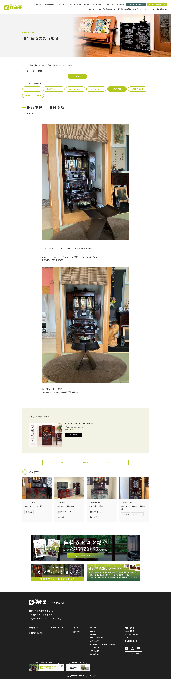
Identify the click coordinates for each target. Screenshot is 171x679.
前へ (62, 462)
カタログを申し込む (87, 555)
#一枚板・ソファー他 (33, 95)
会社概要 (93, 634)
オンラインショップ (155, 4)
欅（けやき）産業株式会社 (13, 7)
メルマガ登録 (129, 631)
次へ (109, 462)
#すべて (32, 89)
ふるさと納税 (60, 5)
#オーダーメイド (75, 89)
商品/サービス (138, 9)
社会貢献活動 (49, 5)
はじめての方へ (108, 5)
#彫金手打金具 (137, 89)
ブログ (127, 637)
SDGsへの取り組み (37, 5)
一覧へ (85, 462)
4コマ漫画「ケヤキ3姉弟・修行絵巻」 (78, 5)
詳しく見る (73, 435)
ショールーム (149, 9)
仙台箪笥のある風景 (124, 9)
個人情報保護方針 (131, 641)
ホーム (24, 65)
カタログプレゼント (136, 4)
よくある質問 (97, 5)
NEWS (99, 9)
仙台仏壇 (51, 65)
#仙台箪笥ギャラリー (53, 89)
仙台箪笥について (109, 9)
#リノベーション (96, 89)
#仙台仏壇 (117, 89)
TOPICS (91, 9)
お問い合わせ (120, 5)
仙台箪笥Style (162, 9)
